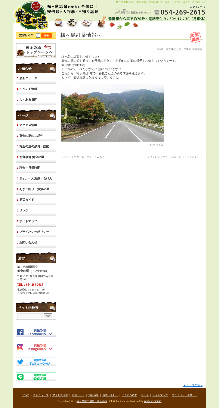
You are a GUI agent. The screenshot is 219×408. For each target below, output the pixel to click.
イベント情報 (28, 89)
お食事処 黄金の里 (31, 157)
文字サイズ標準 (46, 35)
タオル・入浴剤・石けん (35, 178)
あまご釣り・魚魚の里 (34, 189)
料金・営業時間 (29, 167)
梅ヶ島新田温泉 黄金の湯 (92, 401)
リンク (23, 210)
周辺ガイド (26, 199)
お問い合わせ (28, 242)
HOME (36, 50)
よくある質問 (28, 99)
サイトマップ (28, 221)
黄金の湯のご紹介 (31, 135)
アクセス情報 (28, 125)
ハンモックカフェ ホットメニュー (82, 156)
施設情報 (93, 395)
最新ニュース (28, 78)
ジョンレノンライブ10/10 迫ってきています (175, 156)
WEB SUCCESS (152, 401)
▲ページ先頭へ (193, 385)
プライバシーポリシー (34, 231)
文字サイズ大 (38, 35)
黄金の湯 (197, 49)
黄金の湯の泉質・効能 (34, 146)
